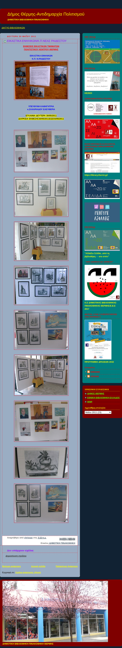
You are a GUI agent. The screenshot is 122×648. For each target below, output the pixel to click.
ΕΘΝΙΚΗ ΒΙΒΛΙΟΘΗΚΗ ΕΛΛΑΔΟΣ (103, 398)
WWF (89, 402)
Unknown (95, 372)
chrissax (95, 376)
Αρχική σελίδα (38, 566)
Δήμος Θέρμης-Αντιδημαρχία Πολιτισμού (45, 14)
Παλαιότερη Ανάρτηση (67, 566)
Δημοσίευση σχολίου (16, 556)
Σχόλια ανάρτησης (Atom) (28, 572)
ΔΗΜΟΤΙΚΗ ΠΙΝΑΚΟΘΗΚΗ (62, 543)
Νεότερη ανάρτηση (11, 566)
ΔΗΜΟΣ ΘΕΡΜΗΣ (95, 393)
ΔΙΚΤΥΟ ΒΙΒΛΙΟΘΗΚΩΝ (13, 27)
